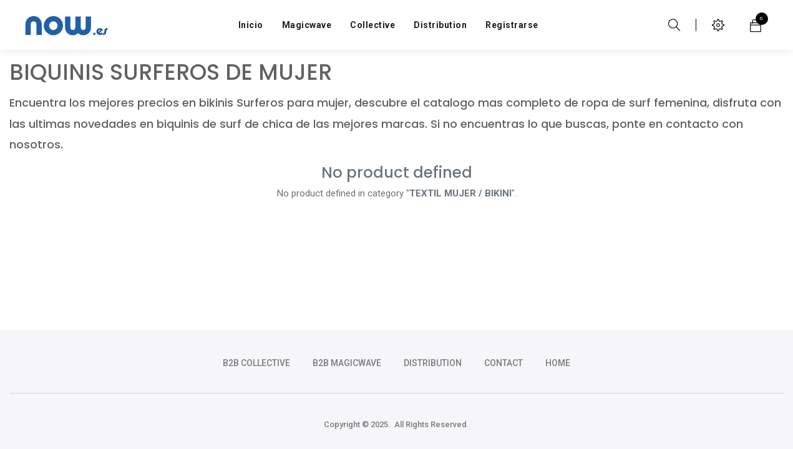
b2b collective (256, 363)
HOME (557, 363)
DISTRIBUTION (433, 363)
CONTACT (503, 363)
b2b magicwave (347, 363)
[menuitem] (251, 25)
